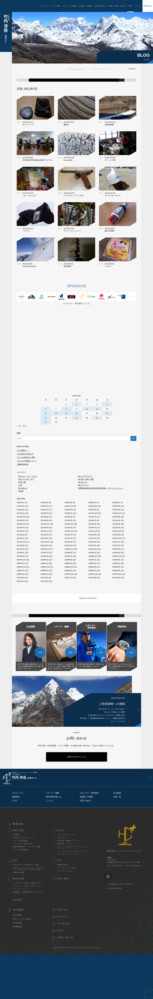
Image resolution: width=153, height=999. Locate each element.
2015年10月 (92, 534)
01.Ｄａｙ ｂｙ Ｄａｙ (27, 504)
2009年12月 (92, 584)
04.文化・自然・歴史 (86, 507)
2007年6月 (92, 606)
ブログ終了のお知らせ (25, 482)
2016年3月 (92, 531)
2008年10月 (69, 595)
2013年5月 (69, 556)
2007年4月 (21, 609)
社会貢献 (81, 6)
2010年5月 (92, 581)
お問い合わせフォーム (76, 808)
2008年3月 (116, 599)
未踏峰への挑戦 (113, 6)
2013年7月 (21, 556)
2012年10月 (116, 559)
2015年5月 (92, 538)
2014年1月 (116, 549)
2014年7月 (92, 545)
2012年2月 (69, 566)
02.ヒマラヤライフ (85, 504)
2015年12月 (45, 534)
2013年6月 (45, 556)
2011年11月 (21, 570)
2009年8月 (69, 588)
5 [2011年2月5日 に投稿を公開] (107, 432)
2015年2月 (45, 541)
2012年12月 (69, 559)
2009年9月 (45, 588)
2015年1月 (69, 541)
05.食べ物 (22, 510)
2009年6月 (116, 588)
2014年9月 (45, 545)
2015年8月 (21, 538)
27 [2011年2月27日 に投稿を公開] (46, 450)
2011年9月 (69, 570)
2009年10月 (21, 588)
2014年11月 (116, 541)
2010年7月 (45, 581)
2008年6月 (45, 599)
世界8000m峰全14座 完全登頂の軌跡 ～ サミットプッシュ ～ (101, 516)
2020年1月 (21, 531)
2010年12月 (45, 577)
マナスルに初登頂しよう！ (27, 489)
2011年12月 (116, 566)
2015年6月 (69, 538)
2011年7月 (116, 570)
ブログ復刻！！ (22, 479)
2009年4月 (45, 591)
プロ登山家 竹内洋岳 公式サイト (101, 69)
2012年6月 (92, 563)
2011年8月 (92, 570)
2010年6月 (69, 581)
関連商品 (89, 6)
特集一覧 (123, 6)
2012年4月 (21, 566)
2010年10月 (92, 577)
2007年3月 (45, 609)
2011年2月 (116, 574)
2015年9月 (116, 534)
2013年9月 (92, 552)
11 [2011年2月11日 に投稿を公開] (97, 437)
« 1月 (19, 454)
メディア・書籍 (55, 6)
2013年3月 (116, 556)
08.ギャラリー (83, 513)
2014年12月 (92, 541)
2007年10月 (116, 602)
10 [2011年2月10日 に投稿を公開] (87, 437)
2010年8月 (21, 581)
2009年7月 (92, 588)
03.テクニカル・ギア (26, 507)
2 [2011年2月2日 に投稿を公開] (76, 432)
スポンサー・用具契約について (76, 332)
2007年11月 (92, 602)
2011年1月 (21, 577)
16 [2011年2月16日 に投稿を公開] (76, 441)
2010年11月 (69, 577)
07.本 (20, 513)
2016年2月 (116, 531)
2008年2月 (21, 602)
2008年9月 (92, 595)
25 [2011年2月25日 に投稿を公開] (97, 446)
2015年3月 (21, 541)
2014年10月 (21, 545)
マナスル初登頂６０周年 (26, 485)
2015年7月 (45, 538)
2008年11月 (45, 595)
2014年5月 (21, 549)
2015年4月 (116, 538)
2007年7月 (69, 606)
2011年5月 (45, 574)
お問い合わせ (147, 6)
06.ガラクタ (82, 510)
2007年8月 (45, 606)
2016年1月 (21, 534)
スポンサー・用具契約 (69, 6)
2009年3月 (69, 591)
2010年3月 (21, 584)
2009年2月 (92, 591)
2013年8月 (116, 552)
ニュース (137, 6)
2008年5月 (69, 599)
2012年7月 (69, 563)
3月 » (24, 454)
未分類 (20, 519)
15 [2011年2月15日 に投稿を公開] (66, 441)
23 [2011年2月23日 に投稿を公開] (76, 446)
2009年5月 (21, 591)
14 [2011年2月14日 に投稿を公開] (56, 441)
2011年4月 (69, 574)
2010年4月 (116, 581)
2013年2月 (21, 559)
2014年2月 (92, 549)
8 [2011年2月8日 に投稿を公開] (66, 437)
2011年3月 (92, 574)
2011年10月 (45, 570)
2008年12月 (21, 595)
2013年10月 (69, 552)
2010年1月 (69, 584)
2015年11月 (69, 534)
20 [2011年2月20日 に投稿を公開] (46, 446)
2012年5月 (116, 563)
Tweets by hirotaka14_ (88, 626)
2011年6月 (21, 574)
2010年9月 (116, 577)
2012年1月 (92, 566)
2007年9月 (21, 606)
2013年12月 (21, 552)
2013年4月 (92, 556)
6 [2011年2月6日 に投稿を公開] (45, 437)
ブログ (130, 6)
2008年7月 (21, 599)
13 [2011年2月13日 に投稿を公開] (46, 441)
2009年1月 (116, 591)
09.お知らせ (22, 516)
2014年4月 (45, 549)
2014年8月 (69, 545)
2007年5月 (116, 606)
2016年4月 (69, 531)
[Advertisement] (76, 363)
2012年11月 (92, 559)
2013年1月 (45, 559)
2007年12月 (69, 602)
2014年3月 (69, 549)
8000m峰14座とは (100, 6)
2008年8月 (116, 595)
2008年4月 (92, 599)
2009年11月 (116, 584)
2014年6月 (116, 545)
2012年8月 (45, 563)
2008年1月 (45, 602)
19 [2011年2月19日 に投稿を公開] (107, 441)
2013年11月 (45, 552)
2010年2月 (45, 584)
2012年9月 (21, 563)
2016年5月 (45, 531)
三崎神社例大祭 (22, 492)
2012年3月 (45, 566)
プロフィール (43, 6)
